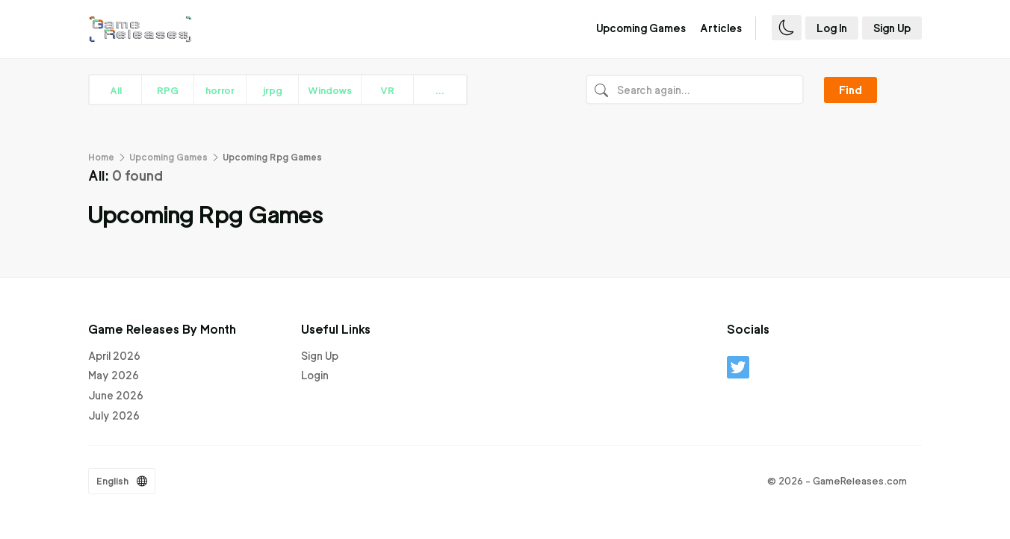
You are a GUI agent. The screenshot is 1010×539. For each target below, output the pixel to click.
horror (220, 90)
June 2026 (115, 395)
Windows (330, 90)
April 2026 (114, 355)
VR (387, 90)
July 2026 (114, 415)
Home (101, 157)
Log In (832, 28)
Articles (721, 28)
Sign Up (892, 28)
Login (315, 375)
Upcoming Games (641, 28)
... (440, 90)
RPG (168, 90)
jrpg (272, 90)
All (116, 90)
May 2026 (113, 375)
